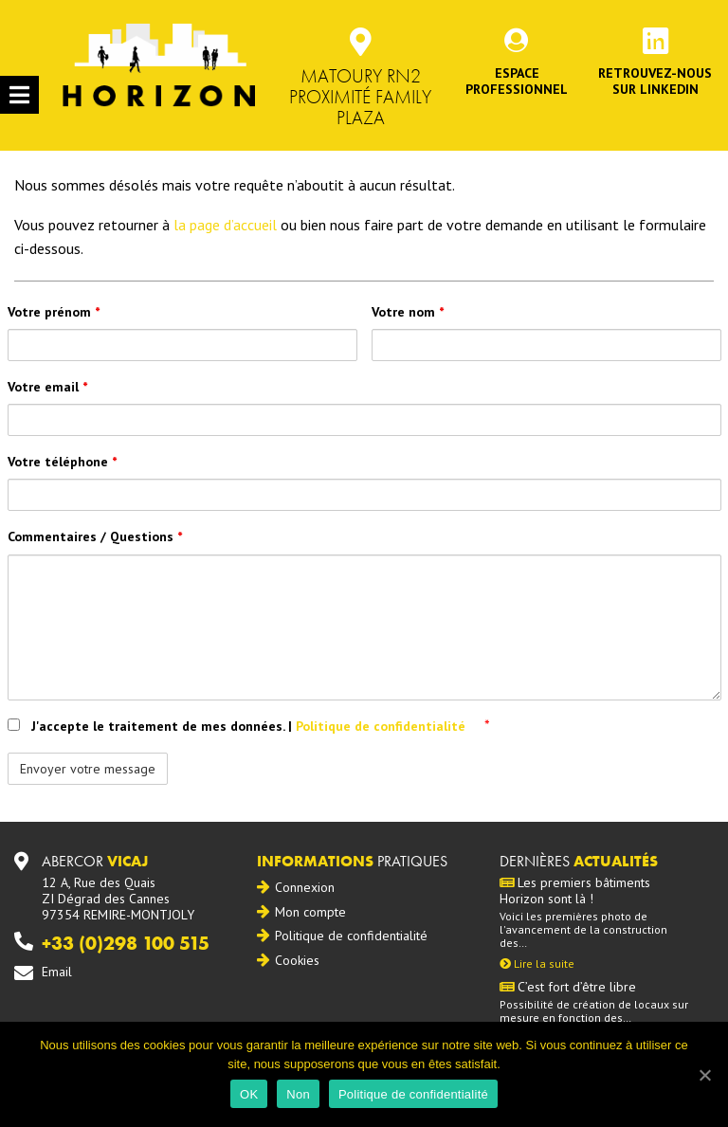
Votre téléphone (62, 461)
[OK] (704, 1074)
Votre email (47, 386)
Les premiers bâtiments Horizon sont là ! (575, 891)
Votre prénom (54, 311)
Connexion (305, 887)
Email (57, 971)
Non (298, 1094)
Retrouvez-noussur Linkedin (655, 81)
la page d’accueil (225, 224)
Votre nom (408, 311)
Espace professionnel (516, 81)
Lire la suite (537, 963)
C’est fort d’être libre (568, 987)
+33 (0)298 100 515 (125, 943)
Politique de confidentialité (382, 726)
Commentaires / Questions (95, 536)
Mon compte (310, 911)
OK (249, 1094)
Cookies (297, 960)
